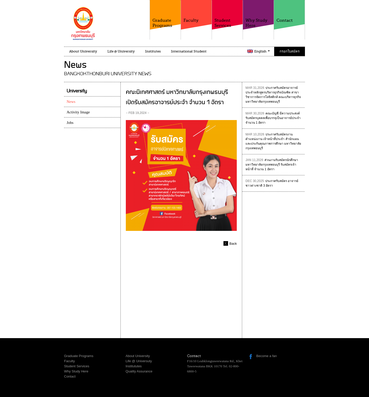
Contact (289, 11)
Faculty (196, 11)
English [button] (262, 51)
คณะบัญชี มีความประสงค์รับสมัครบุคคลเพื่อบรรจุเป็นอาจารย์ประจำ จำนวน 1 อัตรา (273, 118)
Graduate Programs (165, 14)
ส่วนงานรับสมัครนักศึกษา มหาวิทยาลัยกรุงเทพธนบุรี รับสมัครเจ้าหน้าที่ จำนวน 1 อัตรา (271, 164)
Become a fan (266, 356)
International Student (189, 51)
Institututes (134, 366)
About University (83, 51)
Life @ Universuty (139, 361)
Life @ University (121, 51)
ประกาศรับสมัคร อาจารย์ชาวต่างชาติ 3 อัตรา (271, 183)
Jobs (70, 123)
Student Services (227, 14)
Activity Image (78, 112)
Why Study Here (258, 14)
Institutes (153, 51)
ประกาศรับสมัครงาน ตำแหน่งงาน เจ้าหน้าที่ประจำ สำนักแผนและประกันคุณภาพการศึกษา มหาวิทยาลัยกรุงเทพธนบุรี (273, 141)
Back (233, 243)
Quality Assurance (139, 371)
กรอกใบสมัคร (290, 51)
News (71, 102)
